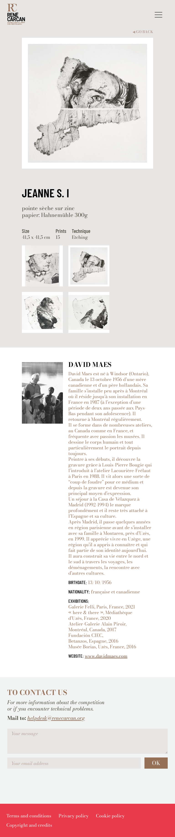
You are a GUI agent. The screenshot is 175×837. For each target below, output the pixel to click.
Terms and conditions (28, 815)
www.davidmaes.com (106, 655)
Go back (143, 31)
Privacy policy (74, 815)
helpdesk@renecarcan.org (56, 718)
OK (156, 763)
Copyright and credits (29, 825)
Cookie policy (110, 815)
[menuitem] (29, 815)
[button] (158, 14)
